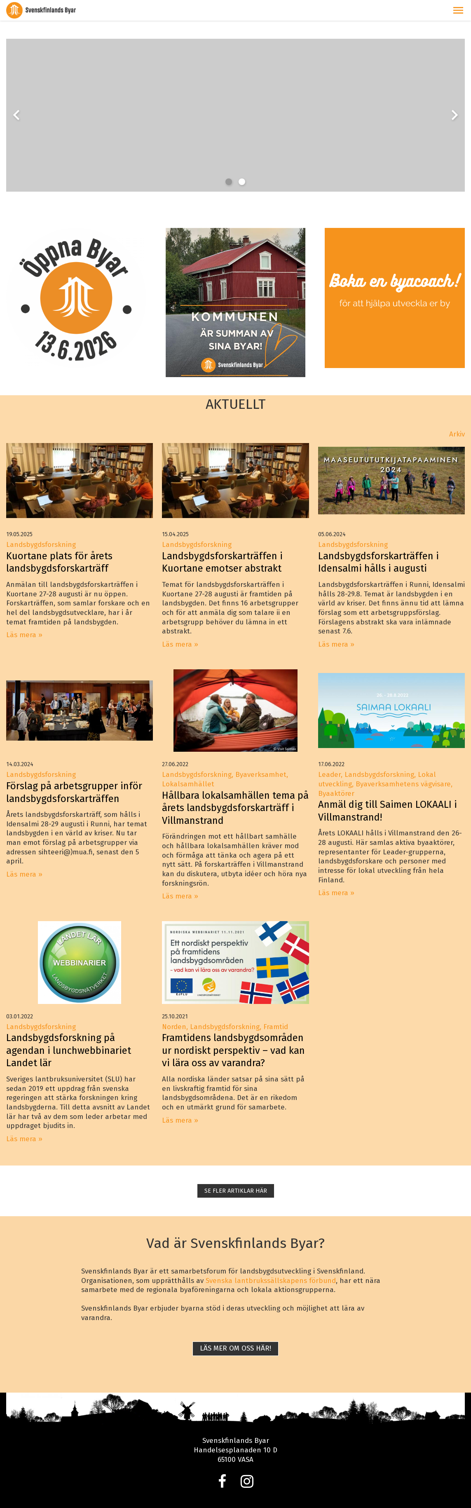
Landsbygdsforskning (41, 544)
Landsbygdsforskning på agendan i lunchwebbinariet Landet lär (68, 1050)
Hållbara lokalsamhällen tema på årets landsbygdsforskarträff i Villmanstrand (235, 808)
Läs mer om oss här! (235, 1348)
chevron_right (454, 115)
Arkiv (457, 434)
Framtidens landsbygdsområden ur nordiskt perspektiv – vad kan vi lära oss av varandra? (233, 1050)
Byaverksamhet (260, 774)
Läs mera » (24, 635)
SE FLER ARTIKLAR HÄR (235, 1190)
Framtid (275, 1027)
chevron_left (16, 115)
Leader (329, 774)
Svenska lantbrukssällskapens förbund (271, 1280)
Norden (174, 1027)
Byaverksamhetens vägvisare (403, 784)
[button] (458, 10)
